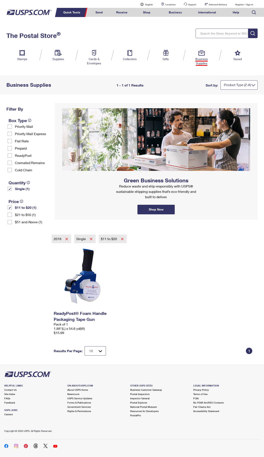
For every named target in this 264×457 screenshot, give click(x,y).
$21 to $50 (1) (25, 215)
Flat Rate (22, 141)
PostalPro (135, 415)
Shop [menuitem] (146, 12)
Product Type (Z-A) (237, 85)
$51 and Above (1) (28, 222)
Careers (8, 414)
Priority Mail (24, 126)
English (145, 4)
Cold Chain (23, 170)
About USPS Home (77, 389)
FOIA (196, 398)
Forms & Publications (79, 402)
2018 (58, 239)
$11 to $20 (109, 239)
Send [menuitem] (99, 12)
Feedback (9, 402)
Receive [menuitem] (121, 12)
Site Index (9, 394)
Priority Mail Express (30, 134)
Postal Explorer (138, 402)
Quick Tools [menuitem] (71, 12)
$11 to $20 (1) (25, 207)
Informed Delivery (218, 4)
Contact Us (10, 389)
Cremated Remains (30, 163)
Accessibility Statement (206, 411)
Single (81, 239)
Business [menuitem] (175, 12)
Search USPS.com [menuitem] (254, 12)
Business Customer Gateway (146, 389)
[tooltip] (29, 120)
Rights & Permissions (79, 411)
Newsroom (73, 394)
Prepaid (21, 148)
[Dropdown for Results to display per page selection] (95, 351)
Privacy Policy (201, 389)
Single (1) (22, 189)
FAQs (7, 398)
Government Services (79, 406)
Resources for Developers (144, 411)
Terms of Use (200, 394)
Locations (170, 4)
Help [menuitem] (236, 12)
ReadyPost (23, 155)
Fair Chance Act (202, 406)
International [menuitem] (207, 12)
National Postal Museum (143, 406)
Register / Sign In (244, 4)
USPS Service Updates (79, 398)
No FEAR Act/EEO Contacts (208, 402)
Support (192, 4)
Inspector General (140, 398)
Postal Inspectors (140, 394)
